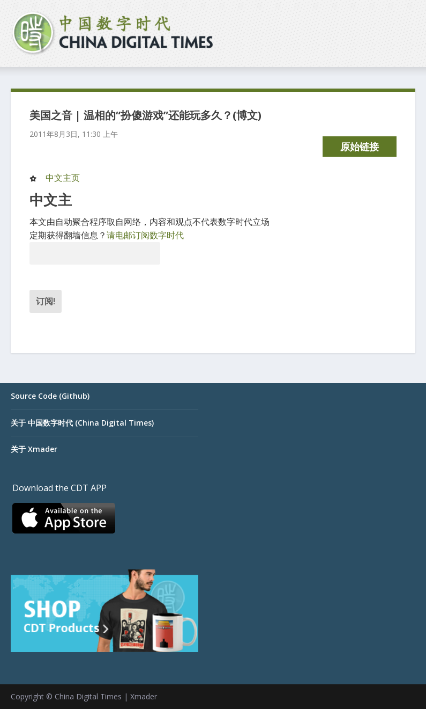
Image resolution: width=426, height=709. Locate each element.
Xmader (143, 696)
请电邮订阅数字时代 (145, 235)
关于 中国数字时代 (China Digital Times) (82, 423)
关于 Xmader (34, 449)
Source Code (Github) (50, 396)
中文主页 (63, 178)
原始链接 (359, 146)
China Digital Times (88, 696)
